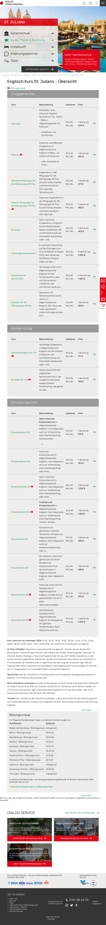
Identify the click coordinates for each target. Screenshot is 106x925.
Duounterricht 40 (19, 620)
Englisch (27, 75)
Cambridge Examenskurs (23, 253)
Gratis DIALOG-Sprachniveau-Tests (27, 838)
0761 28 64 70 (79, 900)
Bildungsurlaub (17, 88)
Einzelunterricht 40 (20, 512)
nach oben (86, 710)
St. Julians (14, 22)
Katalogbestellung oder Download (74, 838)
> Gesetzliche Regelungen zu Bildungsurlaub (31, 786)
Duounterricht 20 (19, 568)
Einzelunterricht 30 (20, 486)
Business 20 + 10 (19, 380)
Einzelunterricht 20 (20, 461)
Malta (34, 75)
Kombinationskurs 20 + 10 (23, 353)
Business (15, 230)
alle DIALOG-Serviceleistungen (80, 813)
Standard (15, 124)
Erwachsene (16, 75)
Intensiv (15, 155)
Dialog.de (6, 75)
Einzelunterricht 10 (20, 432)
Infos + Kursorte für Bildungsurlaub (28, 864)
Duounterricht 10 (19, 539)
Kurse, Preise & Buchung (72, 75)
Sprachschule (55, 75)
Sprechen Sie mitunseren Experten (55, 902)
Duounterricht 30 (19, 594)
